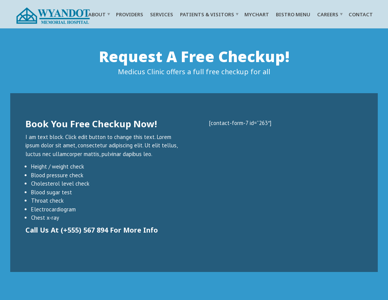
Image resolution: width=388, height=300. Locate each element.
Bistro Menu (293, 14)
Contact (361, 14)
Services (161, 14)
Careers (327, 14)
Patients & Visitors (207, 14)
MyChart (256, 14)
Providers (129, 14)
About (97, 14)
